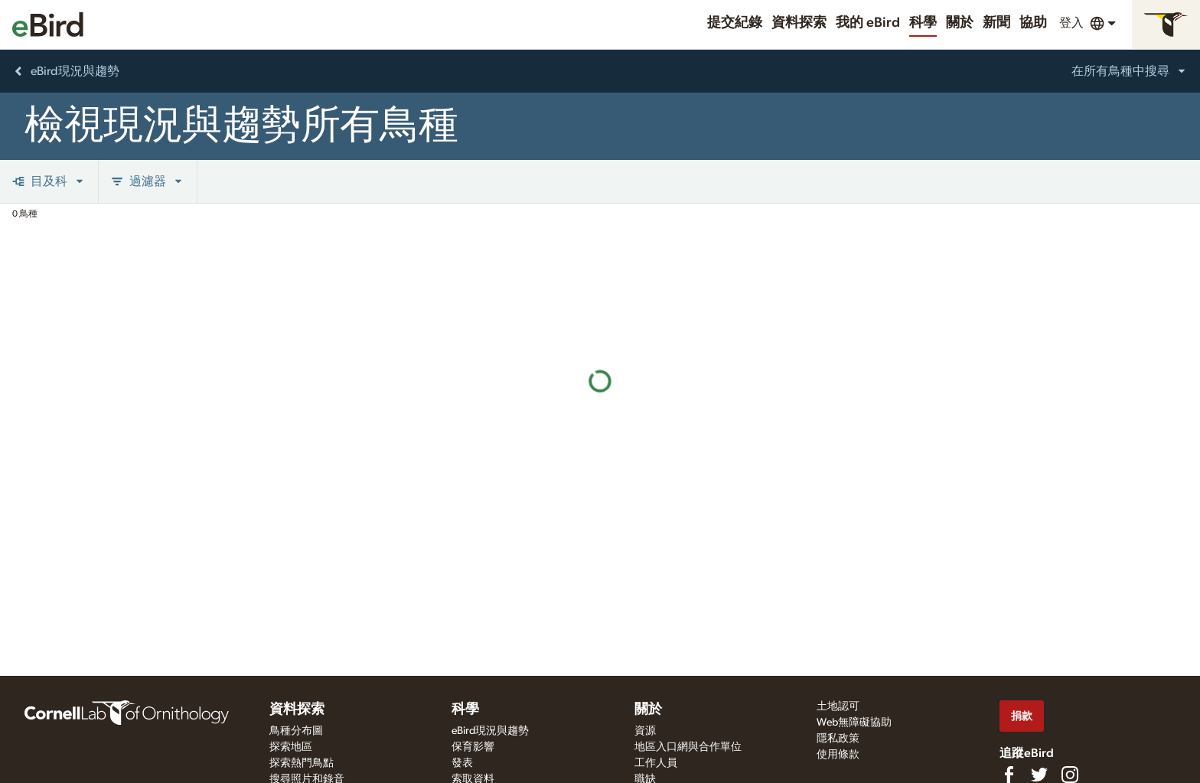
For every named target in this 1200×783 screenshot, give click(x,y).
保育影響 (473, 747)
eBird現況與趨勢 (490, 731)
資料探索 (799, 23)
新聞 (996, 23)
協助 (1033, 23)
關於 (959, 23)
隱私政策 (838, 738)
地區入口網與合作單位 (688, 747)
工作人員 (655, 763)
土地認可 (838, 706)
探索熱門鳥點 (301, 763)
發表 (462, 763)
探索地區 (290, 747)
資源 (645, 731)
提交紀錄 (734, 23)
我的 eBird (868, 23)
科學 (923, 23)
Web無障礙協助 (854, 722)
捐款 (1021, 716)
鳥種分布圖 (296, 731)
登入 (1071, 23)
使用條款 (838, 754)
